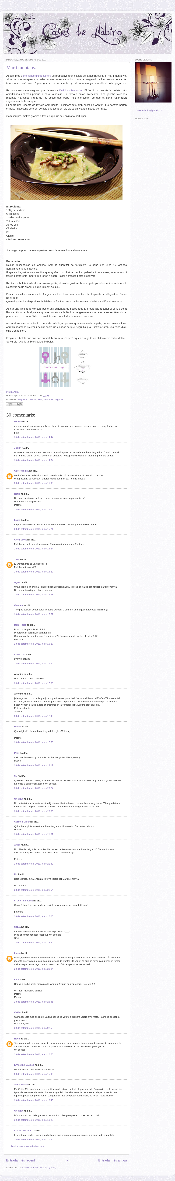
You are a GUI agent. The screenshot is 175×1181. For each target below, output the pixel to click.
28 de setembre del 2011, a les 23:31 (33, 1001)
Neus (17, 493)
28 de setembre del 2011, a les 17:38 (33, 683)
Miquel (18, 421)
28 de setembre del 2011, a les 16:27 (33, 643)
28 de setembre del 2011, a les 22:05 (33, 916)
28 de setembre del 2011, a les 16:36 (33, 663)
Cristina (18, 799)
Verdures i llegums (53, 399)
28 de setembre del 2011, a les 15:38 (33, 594)
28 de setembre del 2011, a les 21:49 (33, 863)
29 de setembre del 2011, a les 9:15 (33, 1028)
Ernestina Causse (24, 1065)
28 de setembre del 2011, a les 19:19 (33, 765)
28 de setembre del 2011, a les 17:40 (33, 716)
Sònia (17, 927)
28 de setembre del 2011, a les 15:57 (33, 614)
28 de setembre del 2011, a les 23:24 (33, 969)
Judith (17, 448)
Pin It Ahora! (12, 392)
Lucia (17, 520)
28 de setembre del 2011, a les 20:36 (33, 811)
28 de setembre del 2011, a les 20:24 (33, 788)
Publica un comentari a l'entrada (27, 1146)
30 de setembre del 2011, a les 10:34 (33, 1139)
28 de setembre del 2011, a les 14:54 (33, 460)
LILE (16, 979)
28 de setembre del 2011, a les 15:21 (33, 529)
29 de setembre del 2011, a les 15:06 (33, 1074)
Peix (40, 399)
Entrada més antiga (112, 1160)
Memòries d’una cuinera (37, 75)
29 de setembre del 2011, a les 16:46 (33, 1100)
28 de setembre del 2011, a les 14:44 (33, 437)
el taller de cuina (23, 900)
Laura (17, 953)
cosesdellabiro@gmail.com (149, 110)
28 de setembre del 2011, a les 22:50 (33, 942)
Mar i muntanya (22, 67)
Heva (17, 1038)
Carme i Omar (22, 821)
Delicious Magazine (70, 90)
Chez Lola (19, 654)
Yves (17, 559)
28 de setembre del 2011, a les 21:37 (33, 834)
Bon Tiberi (20, 624)
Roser (17, 726)
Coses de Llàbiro (23, 1130)
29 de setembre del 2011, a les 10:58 (33, 1054)
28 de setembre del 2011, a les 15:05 (33, 483)
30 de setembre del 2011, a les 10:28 (33, 1120)
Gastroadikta (21, 470)
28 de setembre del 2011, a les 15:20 (33, 509)
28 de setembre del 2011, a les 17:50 (33, 742)
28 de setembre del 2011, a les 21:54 (33, 890)
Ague (17, 582)
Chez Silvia (20, 539)
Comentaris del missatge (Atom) (39, 1167)
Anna (17, 844)
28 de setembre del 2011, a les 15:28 (33, 571)
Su (15, 775)
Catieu (17, 1012)
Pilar (16, 753)
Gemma (18, 605)
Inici (67, 1160)
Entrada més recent (20, 1160)
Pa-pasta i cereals (27, 399)
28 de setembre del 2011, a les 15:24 (33, 548)
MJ (16, 874)
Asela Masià (21, 1084)
